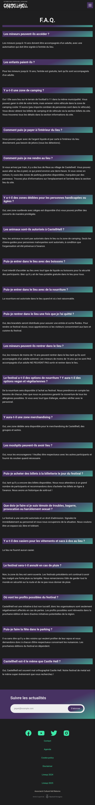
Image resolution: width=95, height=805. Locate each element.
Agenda (47, 749)
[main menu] (90, 5)
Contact (47, 741)
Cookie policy (47, 757)
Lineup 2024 (47, 774)
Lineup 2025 (47, 783)
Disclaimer (47, 766)
